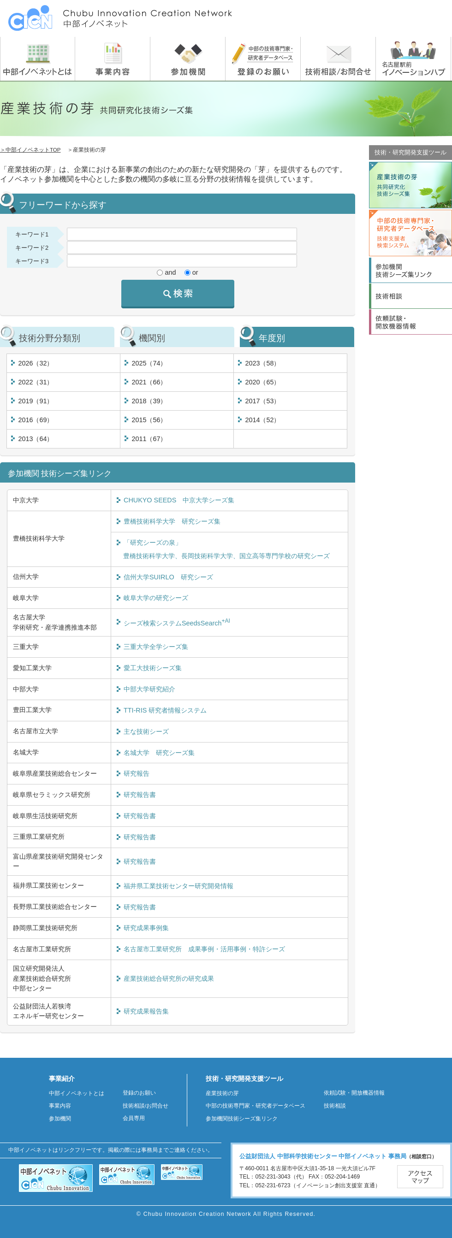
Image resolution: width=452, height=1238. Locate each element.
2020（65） (262, 382)
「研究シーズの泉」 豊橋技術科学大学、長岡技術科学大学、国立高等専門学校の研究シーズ (223, 549)
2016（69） (35, 420)
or (195, 272)
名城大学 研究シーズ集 (159, 752)
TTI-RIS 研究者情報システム (165, 710)
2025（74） (149, 363)
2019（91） (35, 401)
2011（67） (149, 438)
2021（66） (149, 382)
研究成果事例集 (146, 927)
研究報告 (136, 773)
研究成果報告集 (146, 1011)
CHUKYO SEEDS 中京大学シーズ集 (179, 500)
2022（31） (35, 382)
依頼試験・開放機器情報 (354, 1093)
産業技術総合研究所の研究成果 (169, 978)
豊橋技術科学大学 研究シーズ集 (172, 521)
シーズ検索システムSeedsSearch (177, 622)
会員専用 (134, 1118)
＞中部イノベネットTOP (30, 150)
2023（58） (262, 363)
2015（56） (149, 420)
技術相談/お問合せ (145, 1105)
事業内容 (60, 1105)
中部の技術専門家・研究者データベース (255, 1105)
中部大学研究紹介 (149, 689)
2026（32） (35, 363)
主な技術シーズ (146, 731)
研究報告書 (140, 794)
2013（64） (35, 438)
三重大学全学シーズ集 (156, 646)
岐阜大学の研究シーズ (156, 597)
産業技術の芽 (222, 1093)
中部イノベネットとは (76, 1093)
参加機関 (60, 1118)
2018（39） (149, 401)
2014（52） (262, 420)
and (170, 272)
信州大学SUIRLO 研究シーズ (168, 577)
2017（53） (262, 401)
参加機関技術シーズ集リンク (242, 1118)
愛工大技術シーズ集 (153, 668)
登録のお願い (139, 1093)
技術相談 (335, 1105)
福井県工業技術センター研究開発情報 (178, 886)
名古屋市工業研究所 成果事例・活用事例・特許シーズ (204, 949)
